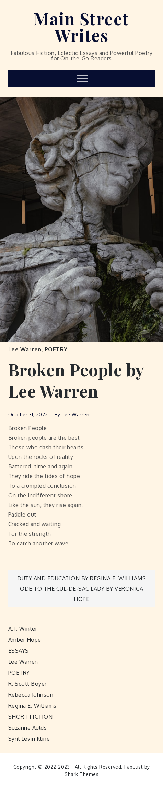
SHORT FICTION (30, 716)
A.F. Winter (22, 628)
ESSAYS (18, 650)
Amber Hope (24, 639)
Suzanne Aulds (27, 727)
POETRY (56, 349)
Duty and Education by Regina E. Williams (81, 578)
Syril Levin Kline (29, 738)
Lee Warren (25, 349)
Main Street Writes (81, 27)
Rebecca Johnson (31, 694)
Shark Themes (81, 774)
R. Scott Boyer (27, 683)
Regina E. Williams (32, 705)
